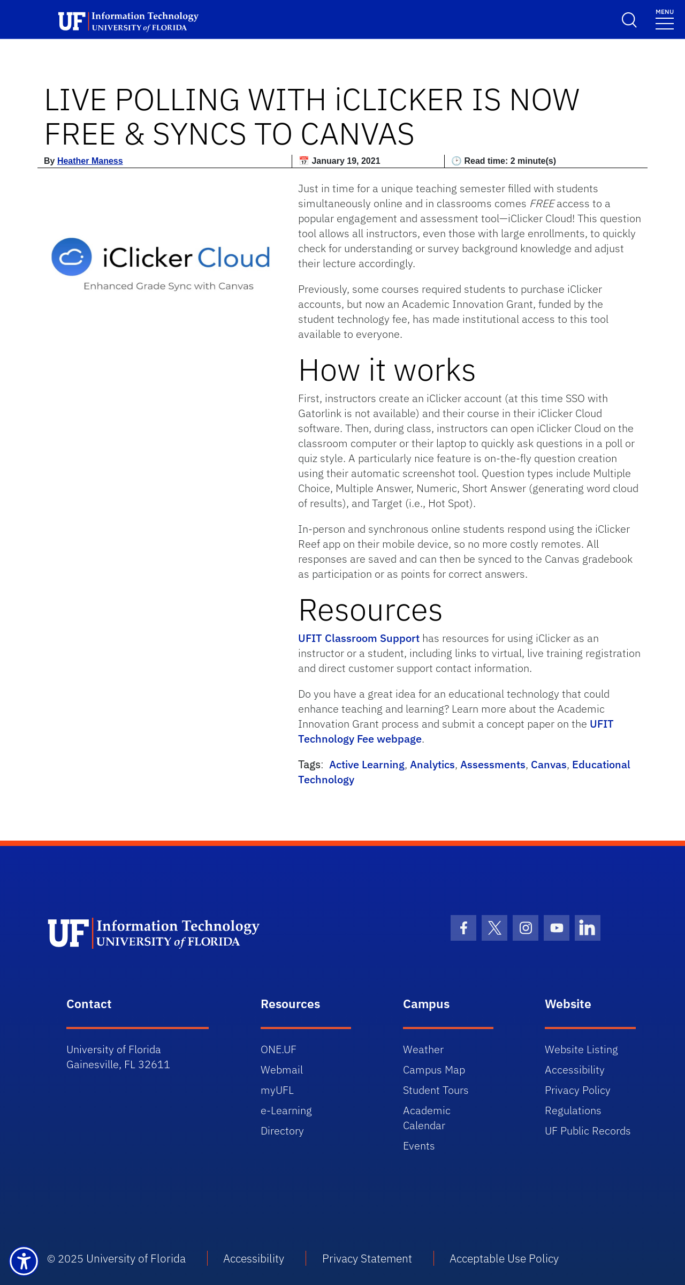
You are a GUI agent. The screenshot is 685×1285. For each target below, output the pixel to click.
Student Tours (436, 1090)
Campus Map (434, 1069)
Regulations (573, 1110)
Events (419, 1145)
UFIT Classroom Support (359, 638)
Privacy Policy (578, 1090)
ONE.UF (278, 1049)
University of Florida (136, 1258)
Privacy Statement (367, 1258)
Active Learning (367, 764)
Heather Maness (90, 160)
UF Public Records (588, 1130)
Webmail (282, 1069)
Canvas (549, 764)
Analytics (432, 764)
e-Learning (286, 1110)
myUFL (277, 1090)
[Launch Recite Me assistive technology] (24, 1261)
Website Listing (581, 1049)
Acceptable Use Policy (504, 1258)
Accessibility (575, 1069)
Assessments (493, 764)
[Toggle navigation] (664, 18)
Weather (423, 1049)
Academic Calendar (427, 1117)
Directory (282, 1130)
